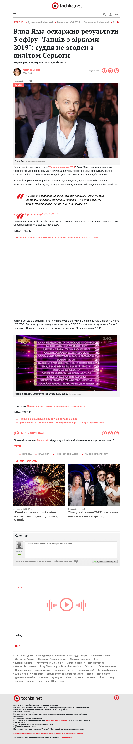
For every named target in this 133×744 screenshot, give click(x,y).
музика (79, 677)
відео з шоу (103, 673)
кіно (68, 677)
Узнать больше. (66, 738)
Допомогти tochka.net (40, 22)
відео (90, 673)
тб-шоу (19, 681)
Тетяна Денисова (108, 670)
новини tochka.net (67, 454)
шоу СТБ (51, 681)
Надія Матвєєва (95, 662)
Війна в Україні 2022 (68, 22)
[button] (110, 14)
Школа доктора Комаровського (64, 673)
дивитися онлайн (25, 677)
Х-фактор (37, 673)
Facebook (42, 440)
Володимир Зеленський (51, 655)
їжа (62, 681)
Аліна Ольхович (32, 70)
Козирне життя (24, 662)
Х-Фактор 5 (21, 673)
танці (111, 677)
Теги (18, 645)
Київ (96, 659)
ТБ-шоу (18, 85)
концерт (43, 677)
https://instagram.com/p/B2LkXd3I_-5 (35, 214)
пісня (102, 677)
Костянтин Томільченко (50, 662)
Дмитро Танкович (80, 659)
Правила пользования (22, 733)
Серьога (27, 454)
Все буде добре (78, 655)
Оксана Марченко (25, 666)
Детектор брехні (24, 659)
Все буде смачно (100, 655)
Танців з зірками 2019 (62, 167)
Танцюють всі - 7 (63, 670)
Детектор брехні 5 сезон (52, 659)
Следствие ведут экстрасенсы (32, 670)
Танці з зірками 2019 (97, 454)
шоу (40, 681)
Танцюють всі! (85, 670)
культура (57, 677)
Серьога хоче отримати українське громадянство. (57, 406)
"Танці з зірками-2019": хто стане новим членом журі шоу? (93, 514)
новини (91, 677)
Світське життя (107, 666)
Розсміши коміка (71, 666)
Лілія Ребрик (74, 662)
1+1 (17, 655)
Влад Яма (43, 454)
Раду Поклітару (48, 666)
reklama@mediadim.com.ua (56, 720)
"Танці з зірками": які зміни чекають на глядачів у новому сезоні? (36, 516)
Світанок (90, 666)
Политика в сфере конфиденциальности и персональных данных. (57, 733)
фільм (30, 681)
